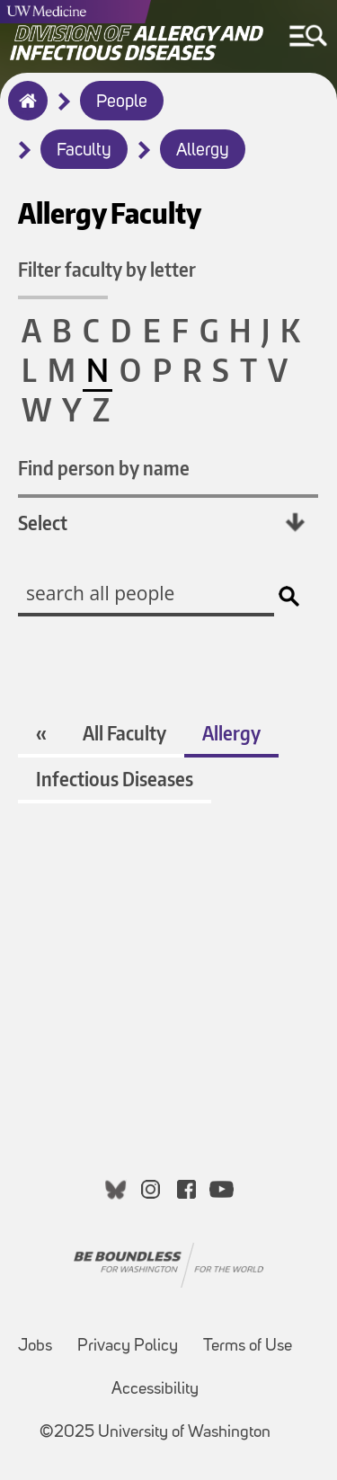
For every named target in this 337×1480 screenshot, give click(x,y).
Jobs (35, 1346)
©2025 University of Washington (155, 1432)
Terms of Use (247, 1346)
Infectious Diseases (114, 779)
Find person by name (104, 468)
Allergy (202, 151)
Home (24, 112)
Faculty (84, 151)
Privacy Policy (127, 1346)
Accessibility (155, 1389)
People (121, 102)
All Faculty (124, 733)
